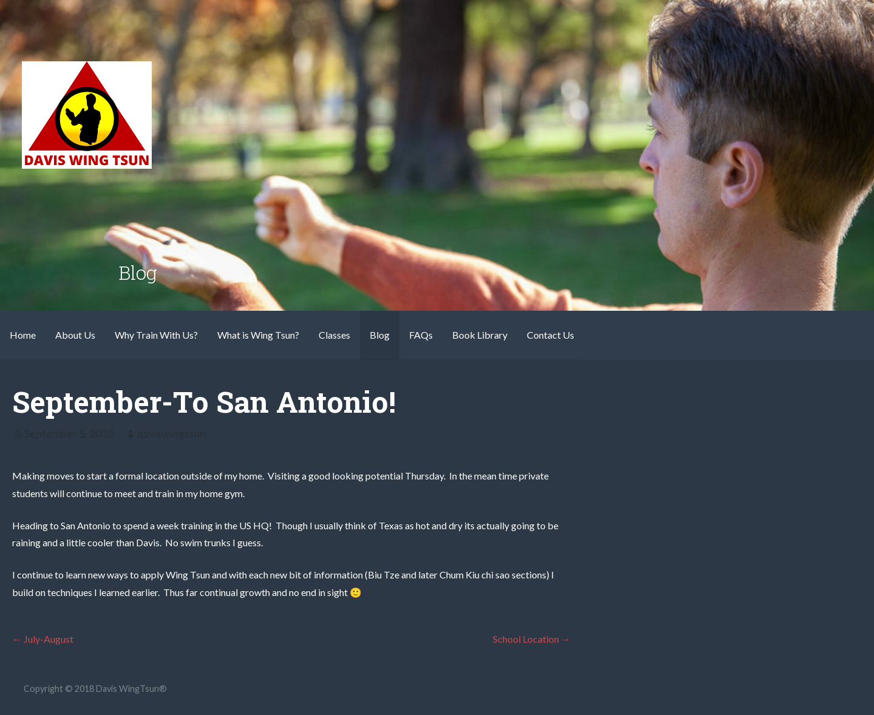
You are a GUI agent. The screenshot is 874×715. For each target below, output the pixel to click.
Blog (380, 335)
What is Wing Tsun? (258, 335)
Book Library (479, 335)
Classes (334, 335)
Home (23, 335)
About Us (75, 335)
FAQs (421, 335)
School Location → (532, 639)
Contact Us (550, 335)
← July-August (42, 639)
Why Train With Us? (156, 335)
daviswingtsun (171, 433)
